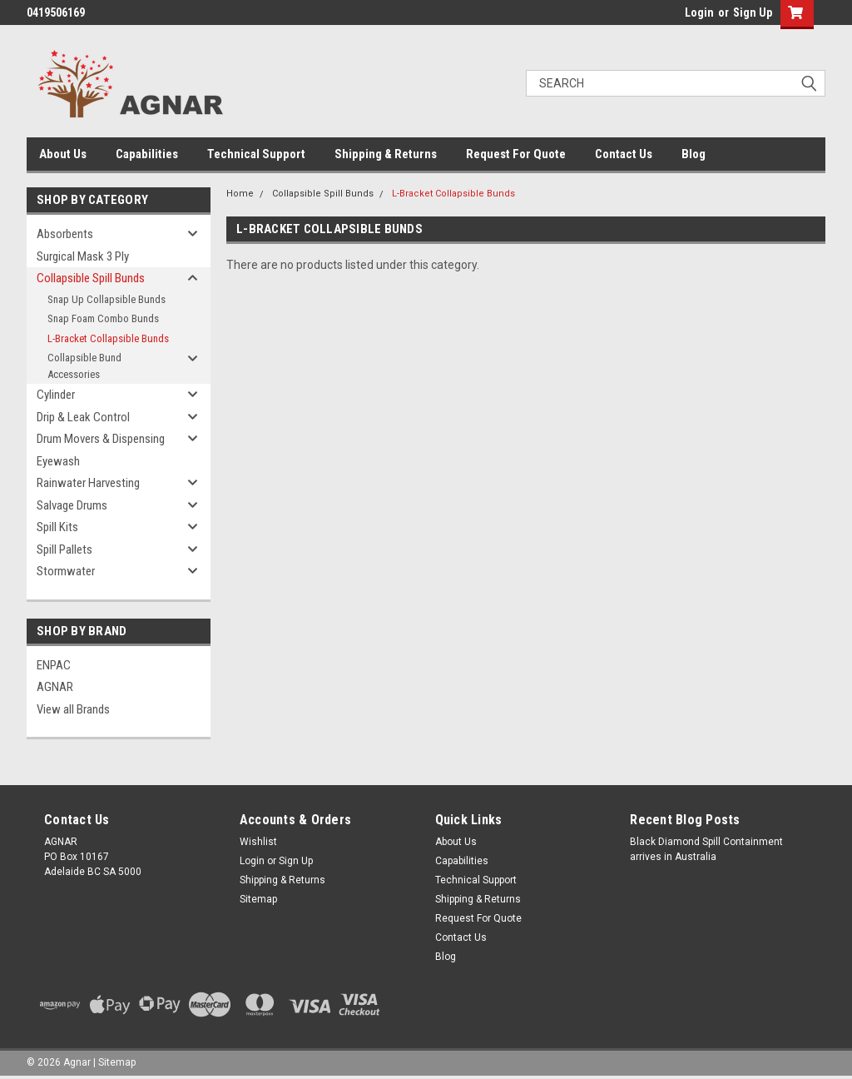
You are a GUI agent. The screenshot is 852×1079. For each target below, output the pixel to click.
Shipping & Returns (385, 154)
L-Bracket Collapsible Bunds (108, 338)
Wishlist (258, 842)
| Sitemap (114, 1062)
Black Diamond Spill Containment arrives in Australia (706, 849)
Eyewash (58, 461)
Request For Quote (516, 154)
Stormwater (66, 571)
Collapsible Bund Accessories (84, 365)
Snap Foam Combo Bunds (103, 318)
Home (240, 193)
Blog (693, 154)
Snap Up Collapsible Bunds (106, 299)
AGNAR (55, 686)
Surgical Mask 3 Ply (83, 256)
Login (699, 12)
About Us (63, 154)
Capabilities (147, 154)
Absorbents (65, 233)
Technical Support (256, 154)
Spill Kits (57, 527)
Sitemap (258, 899)
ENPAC (54, 665)
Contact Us (623, 154)
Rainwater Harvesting (88, 482)
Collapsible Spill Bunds (91, 278)
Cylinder (56, 394)
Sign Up (752, 12)
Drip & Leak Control (83, 417)
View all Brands (73, 709)
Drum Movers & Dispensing (101, 438)
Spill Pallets (64, 549)
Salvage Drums (72, 505)
